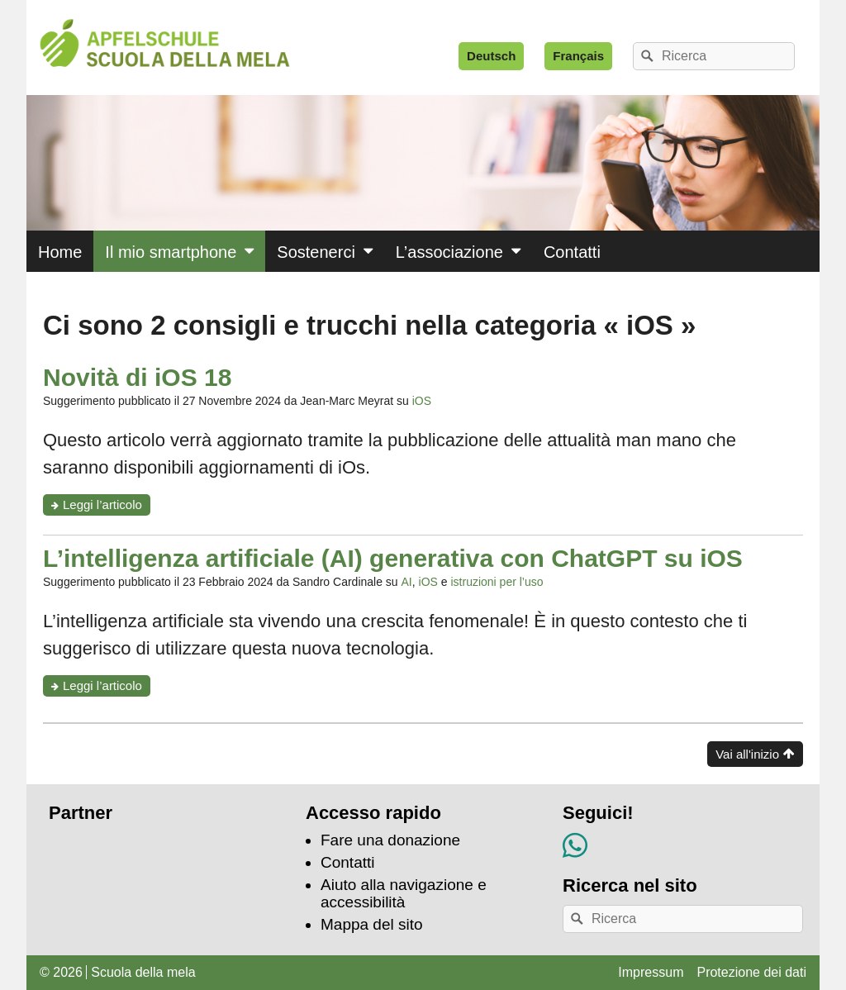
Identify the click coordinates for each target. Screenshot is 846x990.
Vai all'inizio (747, 754)
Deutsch (491, 56)
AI (407, 581)
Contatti (572, 252)
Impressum (650, 972)
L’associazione (449, 252)
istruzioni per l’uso (496, 581)
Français (578, 56)
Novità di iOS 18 (137, 377)
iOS (421, 400)
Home (60, 252)
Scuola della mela (143, 972)
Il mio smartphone (170, 252)
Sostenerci (316, 252)
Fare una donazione (390, 840)
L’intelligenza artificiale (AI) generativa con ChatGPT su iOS (393, 558)
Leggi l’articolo (106, 506)
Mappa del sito (372, 924)
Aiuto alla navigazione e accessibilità (404, 893)
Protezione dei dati (751, 972)
